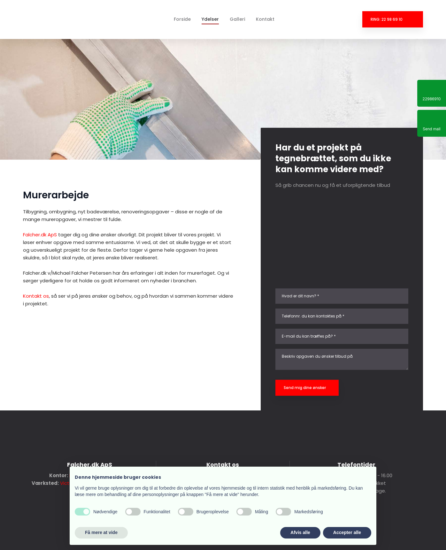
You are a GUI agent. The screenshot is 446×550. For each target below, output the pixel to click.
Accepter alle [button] (347, 532)
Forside (182, 19)
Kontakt (265, 19)
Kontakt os (36, 296)
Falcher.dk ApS (40, 234)
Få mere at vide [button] (101, 532)
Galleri (237, 19)
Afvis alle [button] (300, 532)
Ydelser (210, 19)
